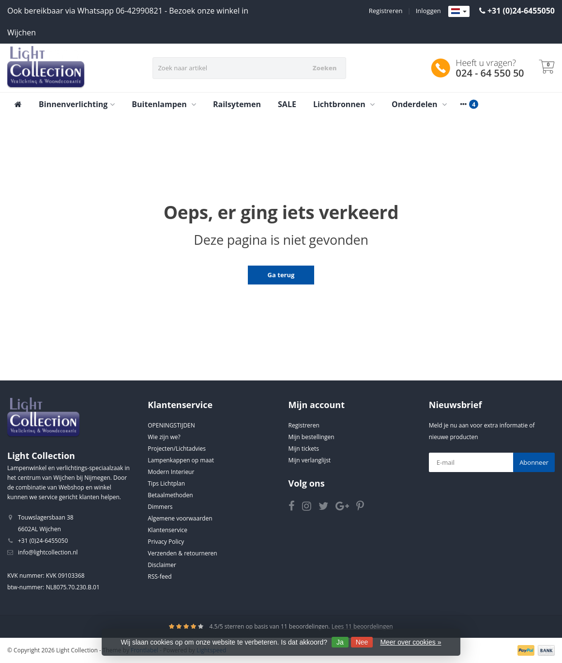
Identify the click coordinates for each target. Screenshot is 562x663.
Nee (362, 642)
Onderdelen (419, 104)
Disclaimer (162, 565)
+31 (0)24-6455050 (521, 10)
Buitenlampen (164, 104)
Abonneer (533, 462)
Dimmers (160, 507)
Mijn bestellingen (311, 437)
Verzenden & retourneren (182, 553)
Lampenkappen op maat (181, 460)
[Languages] (459, 11)
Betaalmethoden (170, 495)
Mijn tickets (304, 448)
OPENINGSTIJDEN (171, 425)
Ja (340, 642)
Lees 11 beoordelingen (362, 626)
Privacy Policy (166, 541)
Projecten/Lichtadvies (177, 448)
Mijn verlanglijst (310, 460)
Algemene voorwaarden (180, 518)
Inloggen (428, 10)
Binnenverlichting (77, 104)
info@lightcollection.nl (48, 552)
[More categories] (463, 104)
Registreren (386, 10)
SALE (287, 104)
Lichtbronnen (344, 104)
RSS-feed (159, 576)
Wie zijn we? (164, 437)
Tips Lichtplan (166, 483)
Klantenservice (167, 530)
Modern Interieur (171, 472)
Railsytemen (237, 104)
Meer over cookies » (410, 642)
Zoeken (325, 67)
